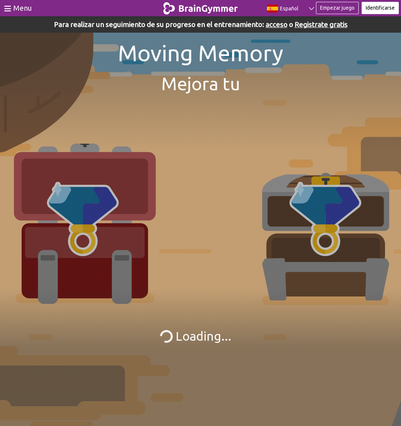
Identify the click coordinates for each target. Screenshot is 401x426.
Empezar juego (337, 8)
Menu (22, 8)
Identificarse (380, 8)
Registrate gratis (321, 24)
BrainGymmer (200, 6)
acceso (276, 24)
